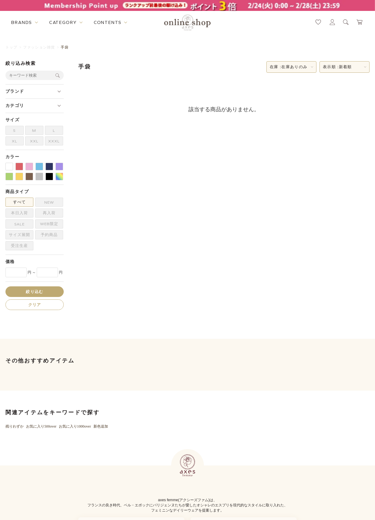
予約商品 (49, 234)
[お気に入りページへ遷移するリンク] (318, 22)
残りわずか (14, 426)
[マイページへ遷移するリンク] (332, 22)
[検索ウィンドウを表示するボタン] (346, 22)
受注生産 (19, 245)
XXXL (54, 141)
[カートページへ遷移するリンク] (360, 22)
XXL (34, 141)
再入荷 (49, 213)
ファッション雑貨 (39, 47)
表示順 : (337, 67)
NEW (49, 202)
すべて (19, 202)
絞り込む (34, 291)
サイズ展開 (19, 234)
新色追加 (100, 426)
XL (14, 141)
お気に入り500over (41, 426)
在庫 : (288, 67)
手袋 (65, 47)
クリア (34, 304)
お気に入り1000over (75, 426)
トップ (11, 47)
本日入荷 (19, 213)
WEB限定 (49, 224)
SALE (19, 224)
